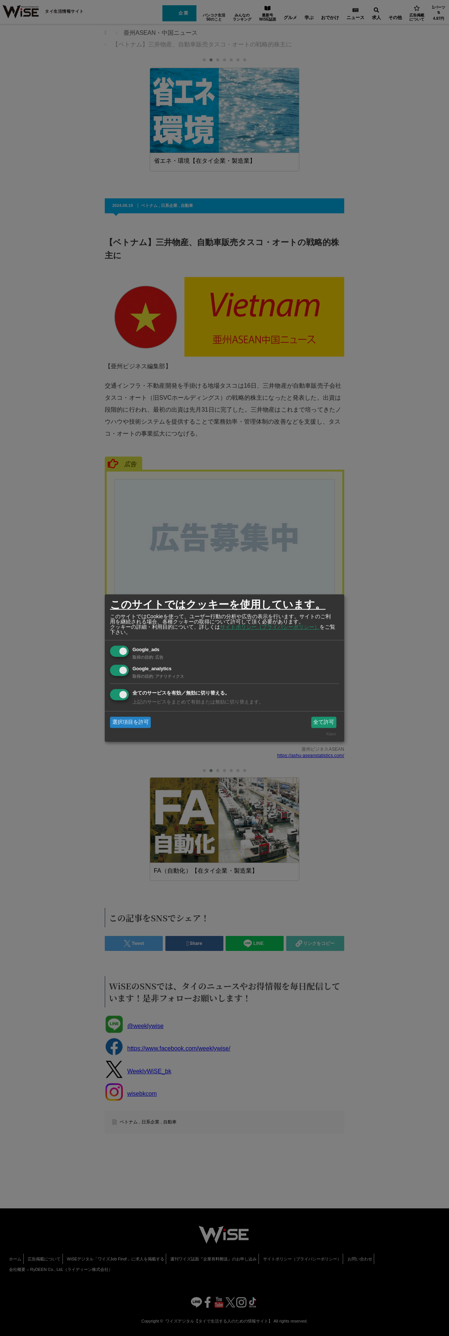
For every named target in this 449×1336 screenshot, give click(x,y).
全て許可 (323, 722)
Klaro (331, 734)
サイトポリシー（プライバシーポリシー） (270, 627)
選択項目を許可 (130, 722)
